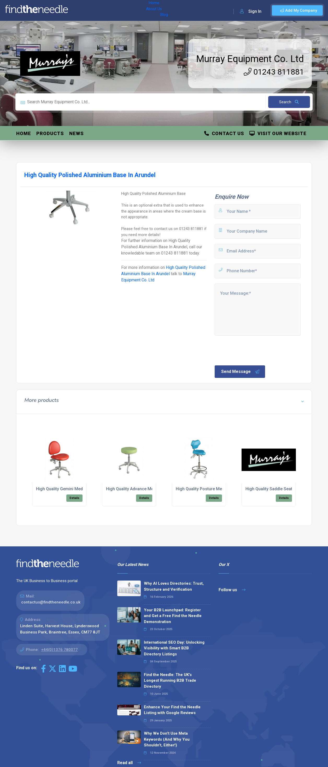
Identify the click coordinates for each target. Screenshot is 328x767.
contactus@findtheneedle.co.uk (50, 602)
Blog (117, 10)
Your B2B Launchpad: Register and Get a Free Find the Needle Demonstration (173, 616)
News (76, 133)
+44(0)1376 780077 (59, 649)
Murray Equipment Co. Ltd (250, 58)
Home (79, 10)
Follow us (232, 589)
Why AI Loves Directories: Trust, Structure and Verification (174, 586)
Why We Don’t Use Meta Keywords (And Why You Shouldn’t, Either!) (167, 739)
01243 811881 (274, 71)
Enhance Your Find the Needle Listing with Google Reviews (172, 710)
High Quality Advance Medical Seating (142, 488)
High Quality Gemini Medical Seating (70, 488)
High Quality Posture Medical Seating (211, 488)
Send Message (240, 371)
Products (50, 133)
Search (289, 102)
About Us (98, 10)
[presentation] (253, 350)
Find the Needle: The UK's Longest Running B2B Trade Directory (170, 680)
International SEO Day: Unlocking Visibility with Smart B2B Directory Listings (174, 648)
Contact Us (224, 133)
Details (74, 498)
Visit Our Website (278, 133)
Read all (129, 762)
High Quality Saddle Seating (271, 488)
